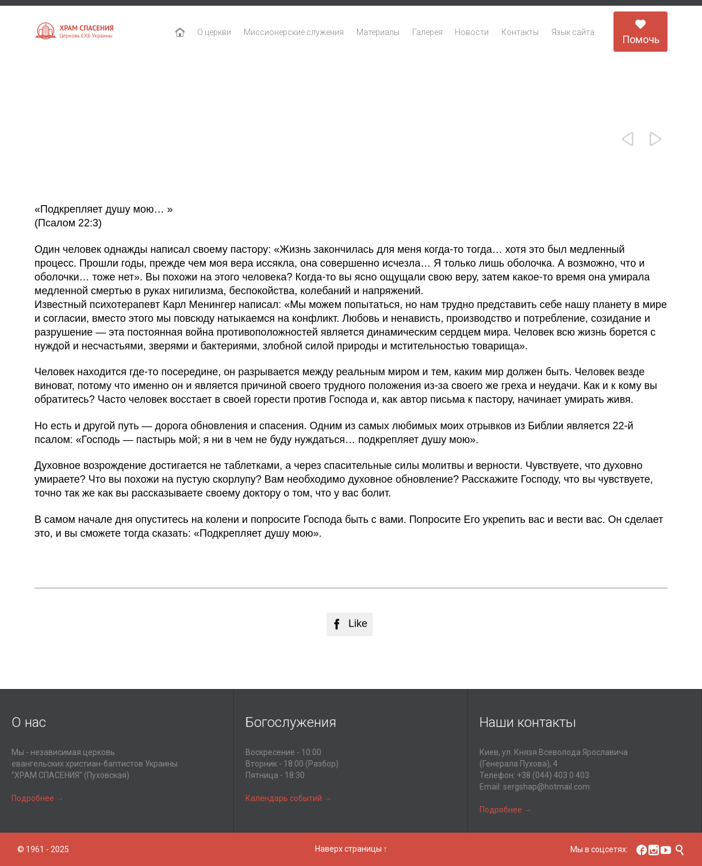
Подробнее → (37, 798)
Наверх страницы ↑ (351, 848)
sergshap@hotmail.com (546, 786)
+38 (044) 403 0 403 (553, 775)
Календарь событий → (288, 798)
